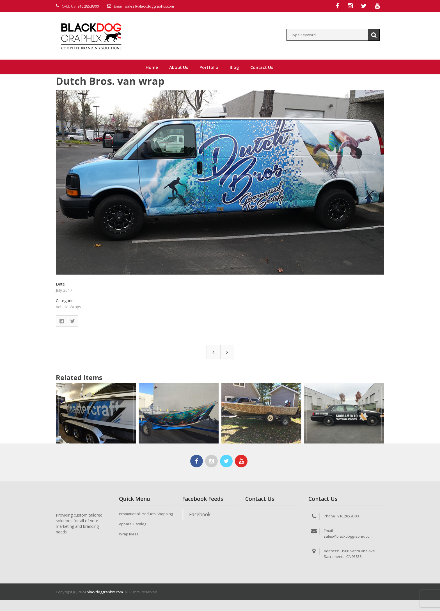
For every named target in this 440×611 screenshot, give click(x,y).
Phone (329, 516)
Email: (329, 530)
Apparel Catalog (132, 524)
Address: (331, 551)
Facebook (61, 321)
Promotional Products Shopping (146, 514)
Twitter (72, 321)
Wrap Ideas (129, 534)
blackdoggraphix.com (105, 592)
